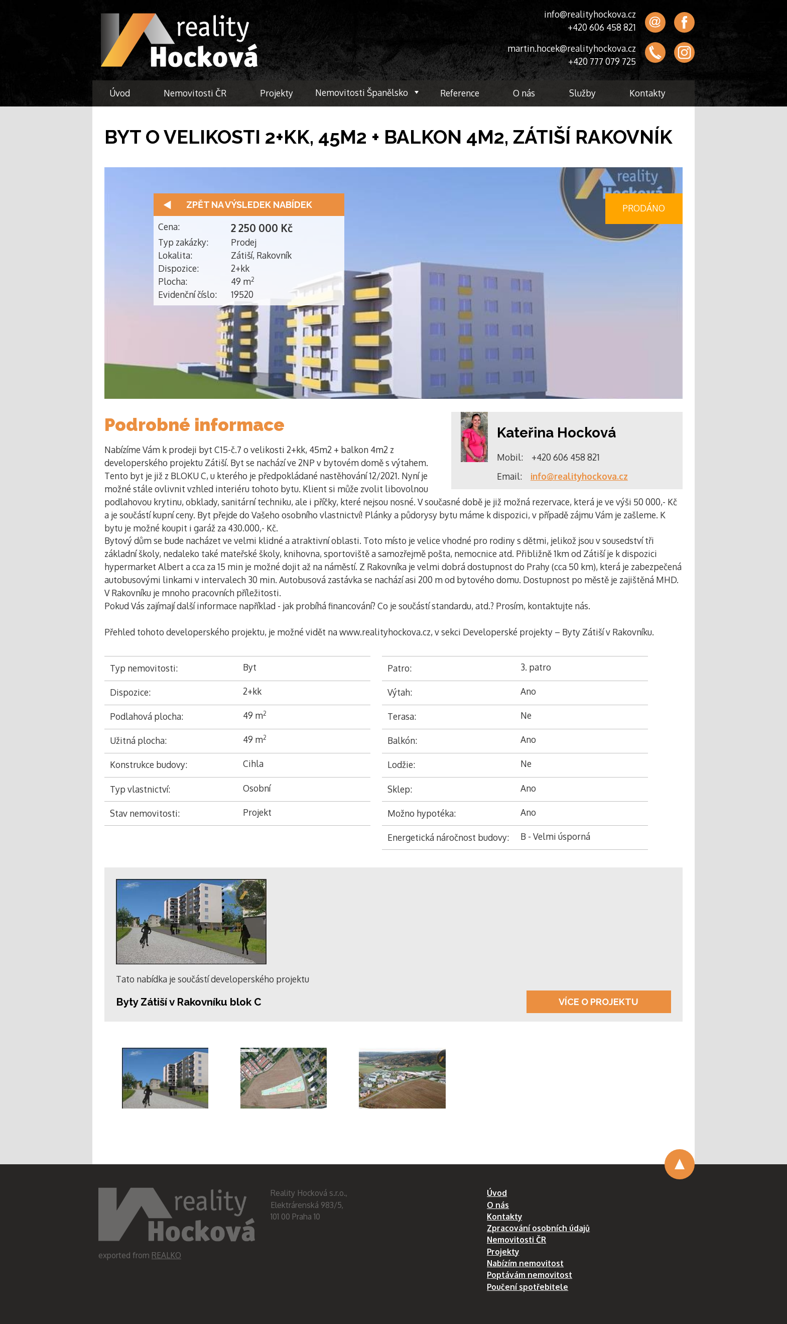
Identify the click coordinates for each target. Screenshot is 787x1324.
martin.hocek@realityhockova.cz (571, 48)
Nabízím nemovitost (525, 1263)
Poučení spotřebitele (527, 1287)
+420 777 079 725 (602, 61)
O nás (524, 92)
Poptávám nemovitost (529, 1275)
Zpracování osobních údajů (538, 1228)
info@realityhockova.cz (590, 14)
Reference (459, 92)
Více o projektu (598, 1002)
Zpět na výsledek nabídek (249, 204)
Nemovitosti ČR (195, 92)
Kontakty (647, 92)
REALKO (166, 1255)
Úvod (119, 92)
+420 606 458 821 (602, 27)
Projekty (276, 92)
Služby (582, 92)
